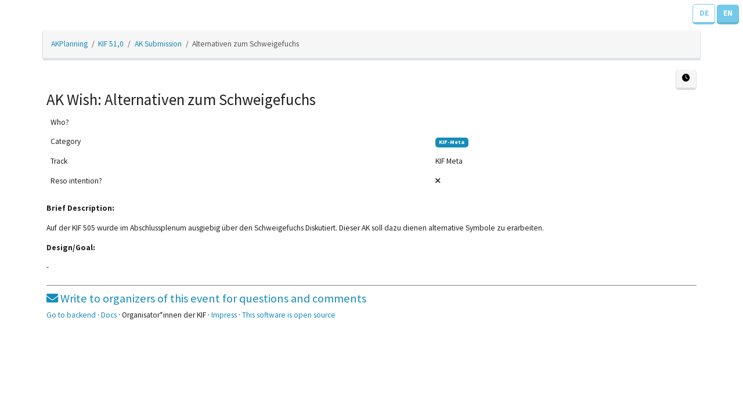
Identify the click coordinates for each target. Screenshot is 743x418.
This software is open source (289, 315)
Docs (109, 315)
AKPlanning (69, 44)
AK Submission (158, 44)
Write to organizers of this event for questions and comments (206, 298)
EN (728, 13)
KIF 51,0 (111, 44)
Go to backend (71, 315)
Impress (224, 315)
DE (704, 13)
